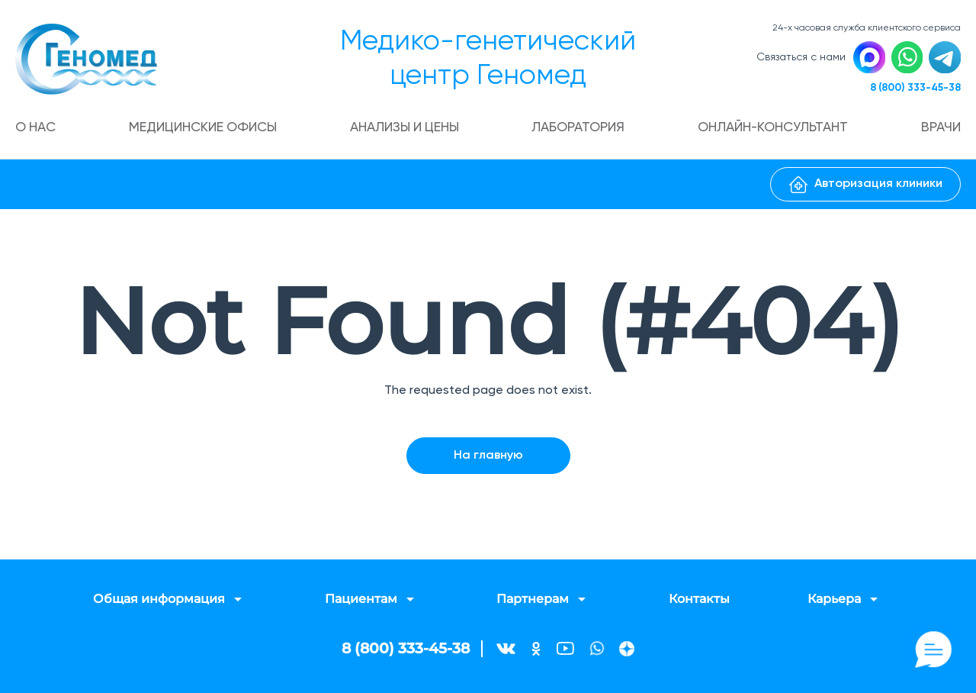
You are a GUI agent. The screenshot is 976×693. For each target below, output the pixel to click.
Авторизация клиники (865, 187)
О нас (37, 130)
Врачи (940, 130)
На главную (488, 456)
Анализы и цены (406, 130)
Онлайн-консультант (774, 130)
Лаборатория (579, 130)
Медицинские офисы (203, 130)
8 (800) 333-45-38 (913, 89)
